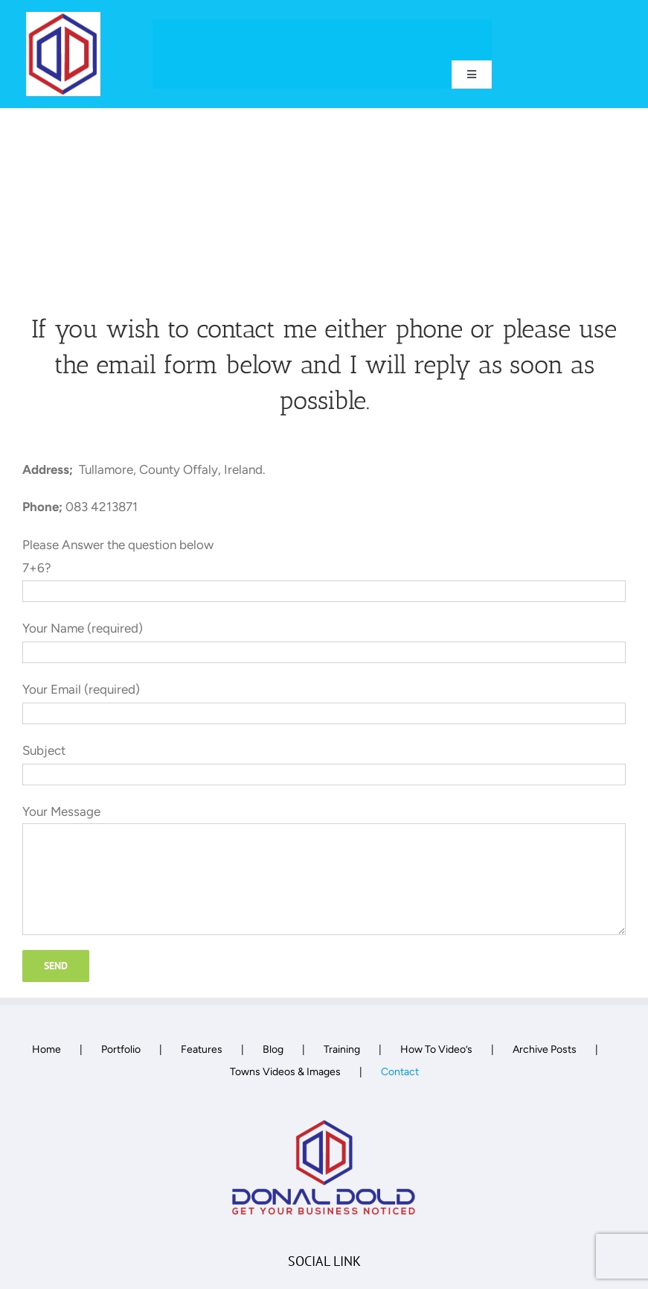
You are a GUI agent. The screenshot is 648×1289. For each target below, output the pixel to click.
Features (201, 1049)
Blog (273, 1049)
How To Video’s (436, 1049)
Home (46, 1049)
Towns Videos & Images (285, 1071)
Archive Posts (545, 1049)
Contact (400, 1071)
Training (342, 1049)
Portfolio (121, 1049)
